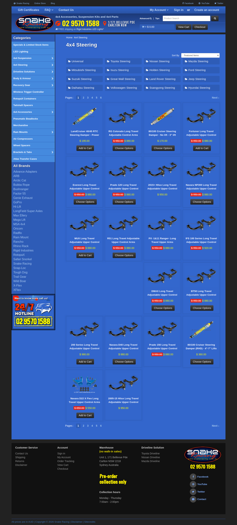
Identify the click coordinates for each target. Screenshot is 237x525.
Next (215, 97)
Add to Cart (85, 148)
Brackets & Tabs (33, 152)
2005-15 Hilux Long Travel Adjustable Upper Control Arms (123, 400)
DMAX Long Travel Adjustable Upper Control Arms (162, 293)
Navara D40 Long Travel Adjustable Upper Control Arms (123, 347)
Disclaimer (21, 465)
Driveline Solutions (33, 72)
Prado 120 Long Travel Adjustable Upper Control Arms (123, 187)
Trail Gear (19, 276)
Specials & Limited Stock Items (30, 44)
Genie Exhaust (23, 197)
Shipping (20, 457)
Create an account (206, 9)
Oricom (18, 228)
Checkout (200, 27)
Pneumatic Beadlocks (25, 118)
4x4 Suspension (33, 58)
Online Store (40, 3)
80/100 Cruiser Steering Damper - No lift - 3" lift (162, 133)
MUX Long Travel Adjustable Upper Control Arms (84, 240)
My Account (159, 9)
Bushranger (21, 189)
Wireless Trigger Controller (28, 92)
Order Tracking (65, 461)
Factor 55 (19, 193)
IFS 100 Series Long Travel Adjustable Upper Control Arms (201, 240)
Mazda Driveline (151, 461)
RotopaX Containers (24, 98)
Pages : (69, 97)
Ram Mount (21, 237)
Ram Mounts (33, 132)
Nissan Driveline (151, 457)
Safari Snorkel (22, 259)
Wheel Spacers (21, 145)
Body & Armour (33, 78)
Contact (198, 499)
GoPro (17, 202)
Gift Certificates (28, 9)
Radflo (17, 232)
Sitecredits (89, 522)
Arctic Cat (19, 180)
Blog (53, 3)
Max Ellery (20, 215)
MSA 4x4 (19, 224)
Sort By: (176, 55)
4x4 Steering (33, 65)
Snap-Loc (19, 268)
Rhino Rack (21, 246)
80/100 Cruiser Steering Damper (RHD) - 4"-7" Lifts (201, 347)
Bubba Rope (21, 184)
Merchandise (20, 125)
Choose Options (124, 148)
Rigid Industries (23, 250)
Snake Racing (21, 3)
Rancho (18, 241)
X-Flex (17, 285)
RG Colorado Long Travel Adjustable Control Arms (123, 133)
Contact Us (66, 9)
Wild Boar (19, 281)
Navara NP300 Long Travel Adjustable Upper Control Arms (201, 187)
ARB (16, 176)
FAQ (49, 9)
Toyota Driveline (151, 453)
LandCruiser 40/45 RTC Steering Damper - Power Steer (84, 133)
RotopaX (19, 254)
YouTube (204, 3)
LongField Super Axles (28, 211)
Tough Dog (20, 272)
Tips (157, 18)
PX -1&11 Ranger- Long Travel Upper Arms (162, 240)
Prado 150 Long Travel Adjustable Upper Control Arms (162, 347)
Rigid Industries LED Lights (89, 29)
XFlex (17, 289)
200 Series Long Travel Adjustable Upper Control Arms (84, 347)
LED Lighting (20, 51)
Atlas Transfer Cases (25, 158)
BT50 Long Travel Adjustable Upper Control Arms (201, 293)
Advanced (146, 18)
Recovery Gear (33, 85)
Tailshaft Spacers (23, 105)
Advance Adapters (25, 171)
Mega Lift (19, 219)
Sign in (178, 9)
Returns (19, 461)
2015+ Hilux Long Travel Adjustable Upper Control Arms (162, 187)
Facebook (188, 3)
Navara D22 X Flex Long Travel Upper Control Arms (84, 400)
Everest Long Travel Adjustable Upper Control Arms (84, 187)
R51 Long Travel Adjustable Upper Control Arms (123, 240)
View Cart (183, 27)
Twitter (219, 3)
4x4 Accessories (33, 112)
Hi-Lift (17, 206)
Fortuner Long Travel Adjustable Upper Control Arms (201, 133)
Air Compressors (23, 138)
